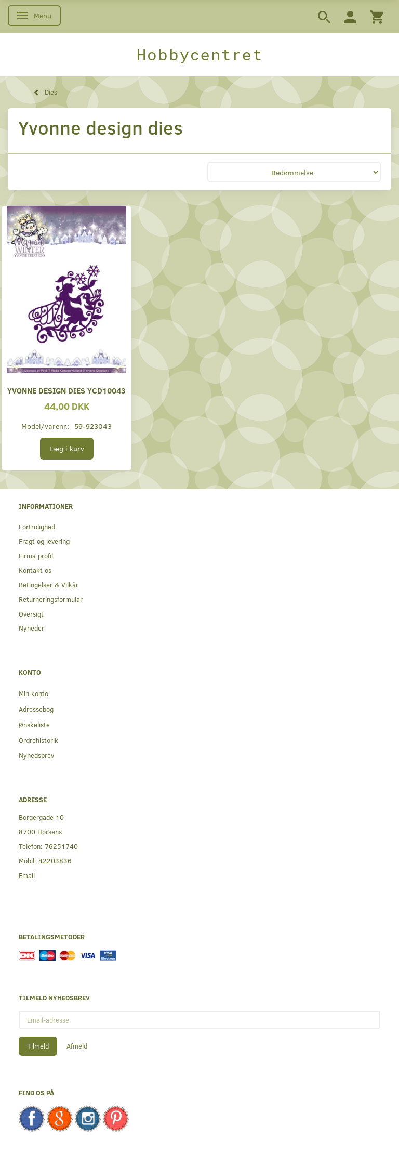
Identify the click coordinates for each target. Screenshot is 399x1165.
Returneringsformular (51, 599)
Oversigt (31, 613)
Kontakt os (35, 570)
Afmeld (76, 1046)
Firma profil (36, 555)
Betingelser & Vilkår (48, 584)
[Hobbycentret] (199, 54)
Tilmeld (38, 1046)
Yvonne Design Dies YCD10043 (66, 390)
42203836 (55, 860)
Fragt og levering (44, 540)
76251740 (61, 846)
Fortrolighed (37, 526)
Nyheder (31, 627)
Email (27, 875)
